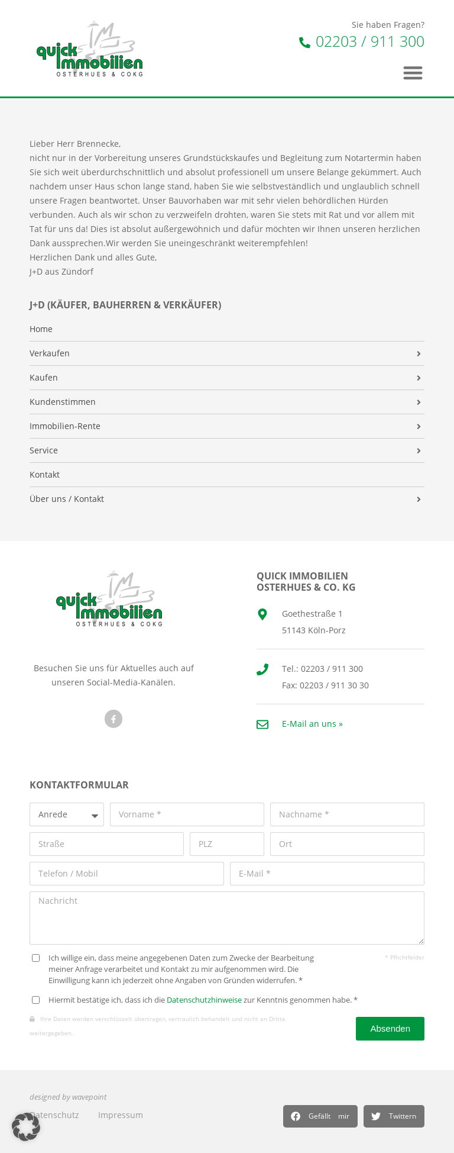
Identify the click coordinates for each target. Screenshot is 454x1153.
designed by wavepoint (68, 1097)
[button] (320, 1116)
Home (41, 329)
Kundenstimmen (63, 402)
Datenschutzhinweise (204, 1000)
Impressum (120, 1114)
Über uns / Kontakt (67, 499)
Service (44, 450)
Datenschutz (54, 1114)
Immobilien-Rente (65, 426)
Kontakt (45, 474)
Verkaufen (50, 353)
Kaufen (44, 377)
